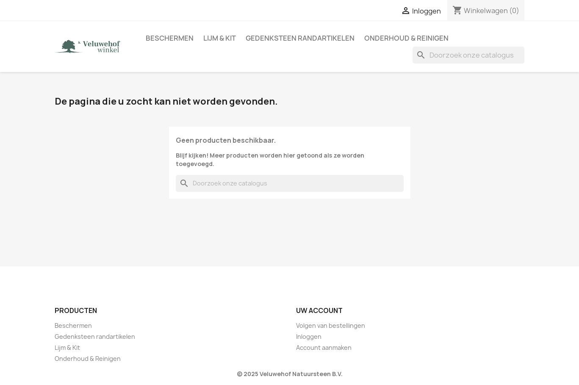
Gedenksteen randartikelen (300, 38)
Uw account (319, 310)
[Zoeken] (468, 55)
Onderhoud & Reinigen (406, 38)
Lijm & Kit (219, 38)
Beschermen (170, 38)
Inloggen (308, 336)
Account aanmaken (324, 347)
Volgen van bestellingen (330, 325)
